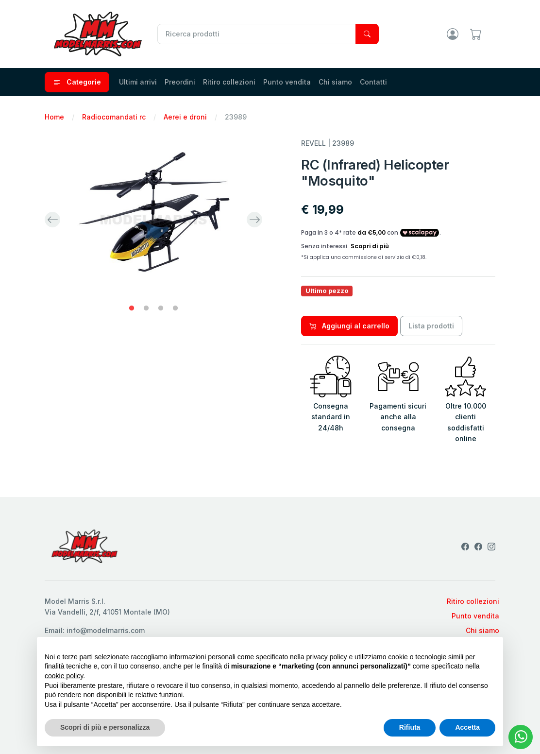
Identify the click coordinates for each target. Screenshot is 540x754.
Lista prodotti (431, 326)
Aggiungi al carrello (349, 326)
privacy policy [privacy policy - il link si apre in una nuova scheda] (326, 657)
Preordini (180, 82)
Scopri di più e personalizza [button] (105, 727)
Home (54, 117)
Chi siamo (335, 82)
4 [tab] (175, 308)
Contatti (373, 82)
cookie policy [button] (64, 676)
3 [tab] (161, 308)
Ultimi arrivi (138, 82)
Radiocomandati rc (114, 117)
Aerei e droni (185, 117)
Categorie (77, 82)
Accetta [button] (467, 727)
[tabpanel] (153, 219)
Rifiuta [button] (410, 727)
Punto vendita (287, 82)
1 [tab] (131, 308)
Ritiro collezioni (229, 82)
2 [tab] (146, 308)
